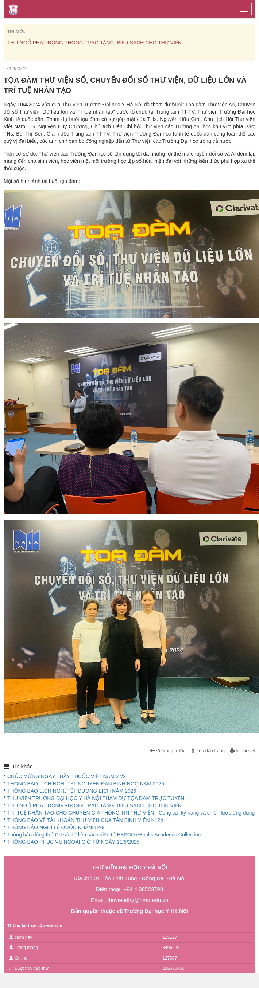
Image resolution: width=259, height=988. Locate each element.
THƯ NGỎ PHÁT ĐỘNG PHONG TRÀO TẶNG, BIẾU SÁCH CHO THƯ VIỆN (94, 43)
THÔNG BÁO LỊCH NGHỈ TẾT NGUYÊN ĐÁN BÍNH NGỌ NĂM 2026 (85, 784)
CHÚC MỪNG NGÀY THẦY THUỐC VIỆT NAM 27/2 (66, 776)
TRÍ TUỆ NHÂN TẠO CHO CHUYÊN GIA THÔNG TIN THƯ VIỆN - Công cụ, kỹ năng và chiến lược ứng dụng (131, 813)
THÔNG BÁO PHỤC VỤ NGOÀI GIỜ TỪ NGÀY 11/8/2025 (73, 842)
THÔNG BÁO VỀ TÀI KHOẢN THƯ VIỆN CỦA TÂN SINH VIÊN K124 (85, 820)
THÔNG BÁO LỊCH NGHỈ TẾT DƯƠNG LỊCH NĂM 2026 (71, 791)
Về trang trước (168, 750)
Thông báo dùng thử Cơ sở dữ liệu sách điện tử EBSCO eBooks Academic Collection (104, 835)
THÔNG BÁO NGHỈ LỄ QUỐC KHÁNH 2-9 (56, 827)
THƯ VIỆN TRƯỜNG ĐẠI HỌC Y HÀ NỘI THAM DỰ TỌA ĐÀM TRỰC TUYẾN (95, 798)
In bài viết (242, 750)
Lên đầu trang (207, 750)
